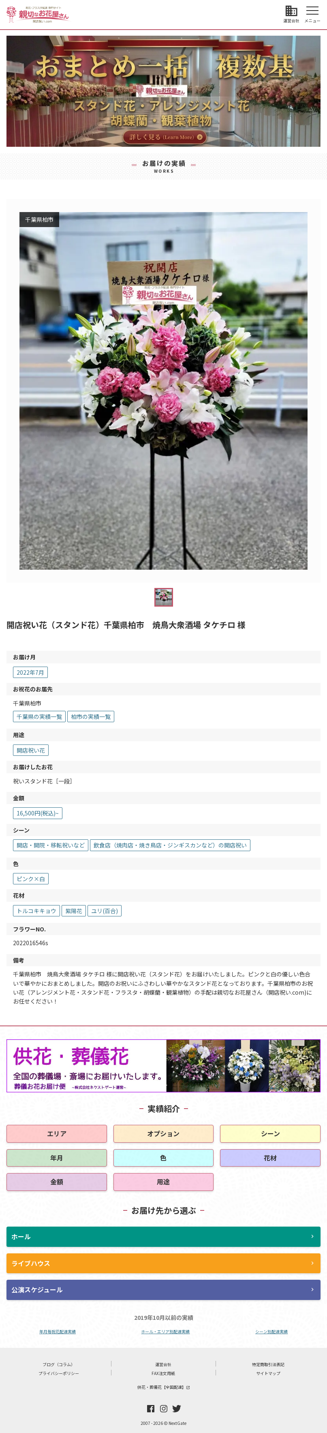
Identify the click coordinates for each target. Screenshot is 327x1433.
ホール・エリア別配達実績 (165, 1331)
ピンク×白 (31, 879)
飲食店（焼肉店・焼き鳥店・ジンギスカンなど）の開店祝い (170, 845)
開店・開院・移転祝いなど (51, 845)
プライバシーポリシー (58, 1373)
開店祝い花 (31, 750)
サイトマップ (268, 1373)
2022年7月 (30, 672)
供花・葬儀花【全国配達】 (163, 1387)
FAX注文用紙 (163, 1373)
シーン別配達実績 (271, 1331)
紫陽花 (73, 911)
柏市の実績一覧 (91, 716)
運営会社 (163, 1364)
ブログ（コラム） (59, 1364)
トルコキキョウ (36, 911)
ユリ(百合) (104, 911)
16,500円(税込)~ (38, 813)
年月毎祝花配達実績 (57, 1331)
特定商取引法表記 (268, 1364)
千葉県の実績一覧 (39, 716)
